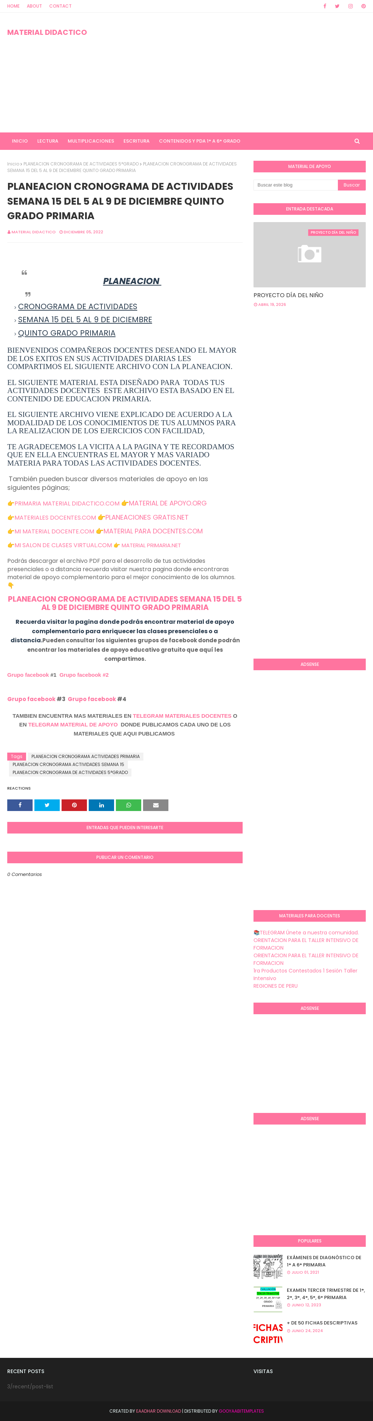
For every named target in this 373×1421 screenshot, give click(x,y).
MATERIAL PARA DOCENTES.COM (153, 531)
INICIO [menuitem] (20, 141)
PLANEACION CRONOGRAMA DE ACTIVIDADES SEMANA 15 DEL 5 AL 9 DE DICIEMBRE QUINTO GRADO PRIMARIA (125, 603)
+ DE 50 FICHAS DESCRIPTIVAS (322, 1322)
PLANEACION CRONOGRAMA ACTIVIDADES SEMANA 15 (68, 764)
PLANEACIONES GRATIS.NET (147, 517)
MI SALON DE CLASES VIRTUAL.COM (63, 545)
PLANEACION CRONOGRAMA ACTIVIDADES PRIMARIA (86, 756)
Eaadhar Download (158, 1411)
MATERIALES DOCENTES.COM (55, 517)
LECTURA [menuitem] (47, 141)
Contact (60, 6)
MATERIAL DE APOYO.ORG (168, 503)
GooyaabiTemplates (241, 1411)
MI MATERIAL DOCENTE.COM (54, 531)
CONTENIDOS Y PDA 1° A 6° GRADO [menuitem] (199, 141)
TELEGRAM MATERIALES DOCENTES (182, 716)
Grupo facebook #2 (84, 675)
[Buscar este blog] (295, 185)
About (34, 6)
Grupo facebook (28, 675)
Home (13, 6)
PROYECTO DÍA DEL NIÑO (288, 295)
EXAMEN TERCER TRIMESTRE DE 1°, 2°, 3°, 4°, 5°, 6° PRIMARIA (326, 1294)
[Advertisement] (240, 72)
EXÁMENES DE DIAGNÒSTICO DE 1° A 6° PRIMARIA (324, 1261)
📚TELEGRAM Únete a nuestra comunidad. (306, 932)
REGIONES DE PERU (275, 986)
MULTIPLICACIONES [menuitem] (91, 141)
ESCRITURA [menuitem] (136, 141)
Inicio (13, 164)
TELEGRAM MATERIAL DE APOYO (73, 724)
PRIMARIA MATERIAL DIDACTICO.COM (67, 503)
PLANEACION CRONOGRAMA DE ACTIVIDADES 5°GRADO (81, 164)
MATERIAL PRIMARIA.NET (151, 545)
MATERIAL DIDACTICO (47, 32)
